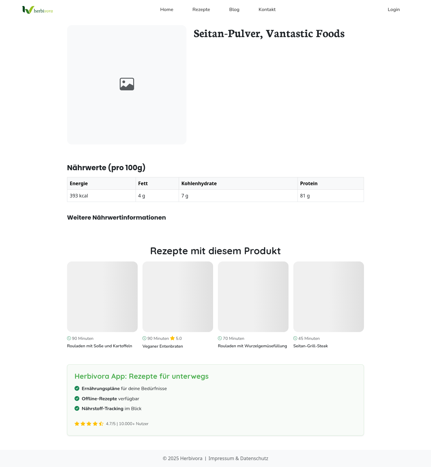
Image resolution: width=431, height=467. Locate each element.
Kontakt (267, 9)
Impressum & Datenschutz (238, 458)
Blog (234, 9)
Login (394, 9)
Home (166, 9)
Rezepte (201, 9)
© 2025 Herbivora (183, 458)
